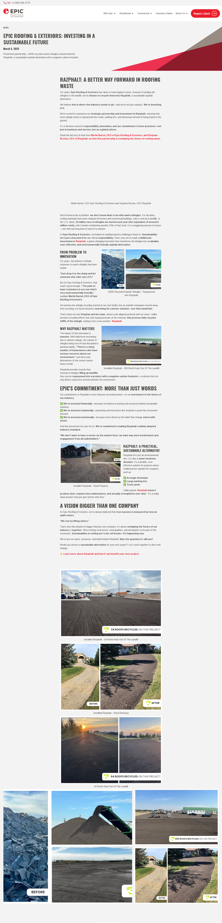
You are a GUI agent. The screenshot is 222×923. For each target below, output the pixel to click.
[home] (13, 13)
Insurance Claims (164, 13)
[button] (109, 13)
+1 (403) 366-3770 (20, 3)
